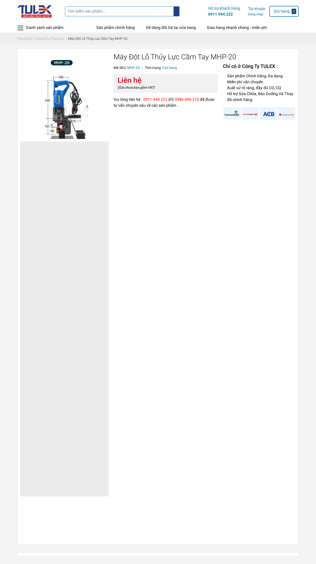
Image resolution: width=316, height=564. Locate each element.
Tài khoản (256, 8)
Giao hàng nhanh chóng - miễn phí (237, 27)
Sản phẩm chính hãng (115, 27)
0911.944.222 (220, 14)
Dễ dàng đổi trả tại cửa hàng (171, 27)
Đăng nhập (255, 14)
